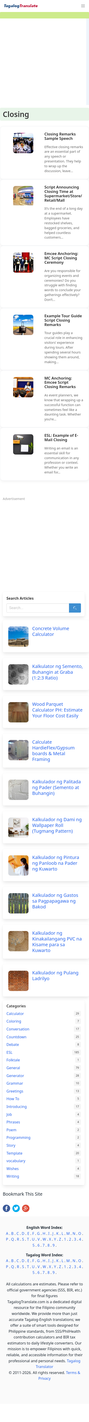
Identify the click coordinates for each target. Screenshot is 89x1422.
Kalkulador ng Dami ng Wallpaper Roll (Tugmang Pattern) (57, 825)
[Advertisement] (43, 61)
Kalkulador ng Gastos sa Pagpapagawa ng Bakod (55, 901)
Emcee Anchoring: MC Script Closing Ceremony (61, 258)
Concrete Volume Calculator (50, 631)
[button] (83, 6)
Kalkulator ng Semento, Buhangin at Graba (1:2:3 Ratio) (57, 672)
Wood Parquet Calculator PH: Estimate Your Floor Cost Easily (57, 710)
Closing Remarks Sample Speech (60, 136)
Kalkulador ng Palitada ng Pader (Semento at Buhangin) (56, 787)
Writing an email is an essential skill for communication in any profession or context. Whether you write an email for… (61, 460)
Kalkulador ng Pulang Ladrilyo (55, 976)
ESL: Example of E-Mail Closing (61, 437)
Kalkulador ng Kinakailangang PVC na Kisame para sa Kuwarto (57, 941)
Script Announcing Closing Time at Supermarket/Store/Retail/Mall (63, 193)
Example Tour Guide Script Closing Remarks (63, 320)
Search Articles (20, 598)
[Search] (75, 608)
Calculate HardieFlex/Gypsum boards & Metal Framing (53, 750)
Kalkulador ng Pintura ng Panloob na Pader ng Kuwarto (55, 863)
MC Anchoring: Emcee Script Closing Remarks (60, 382)
